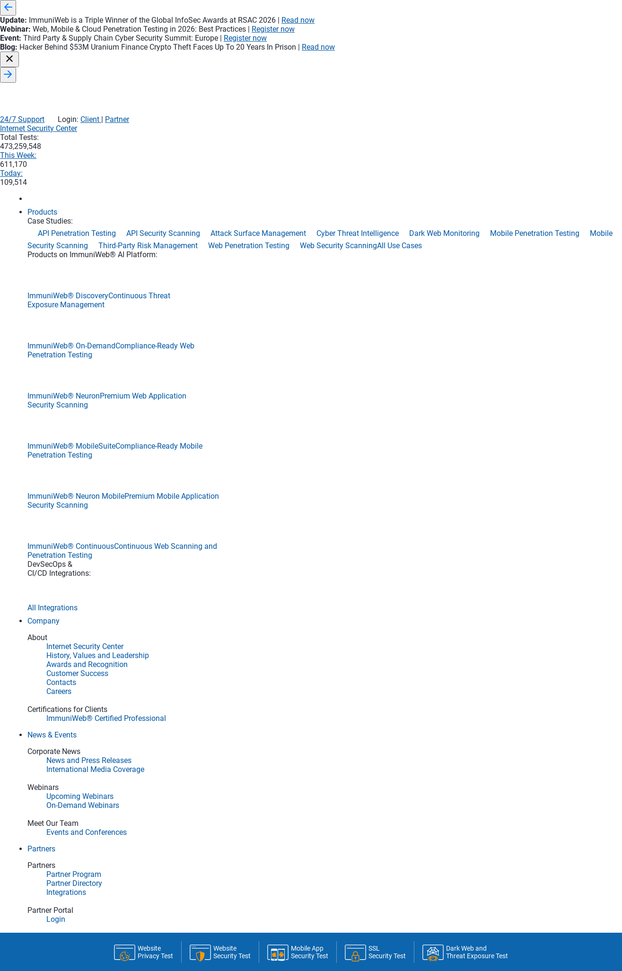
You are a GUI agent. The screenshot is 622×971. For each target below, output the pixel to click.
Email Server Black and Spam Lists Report (171, 763)
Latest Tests (147, 291)
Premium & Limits (350, 291)
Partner (536, 38)
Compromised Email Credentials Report (166, 777)
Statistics (471, 287)
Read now (447, 8)
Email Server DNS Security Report (156, 749)
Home (91, 291)
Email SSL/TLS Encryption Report (157, 735)
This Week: (458, 57)
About (415, 291)
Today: (515, 57)
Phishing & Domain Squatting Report (162, 791)
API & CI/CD (278, 291)
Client (508, 38)
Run (370, 325)
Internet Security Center (334, 57)
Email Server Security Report (148, 721)
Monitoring (215, 291)
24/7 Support (441, 38)
